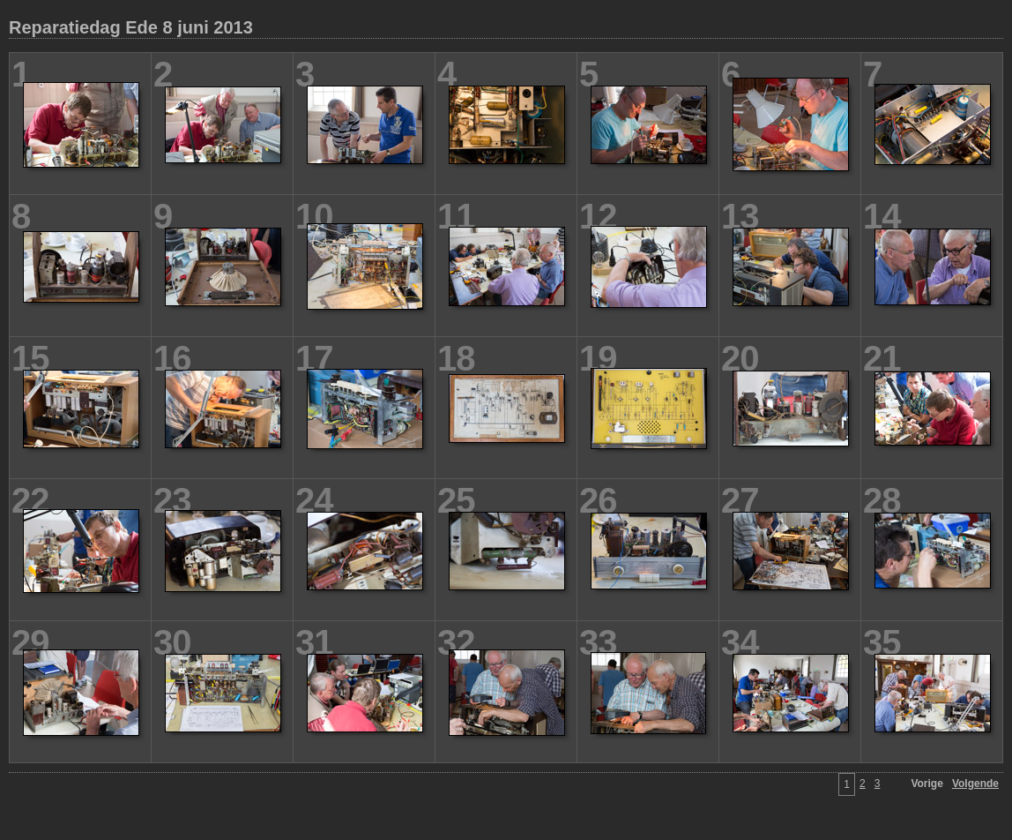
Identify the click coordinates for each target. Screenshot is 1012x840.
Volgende (975, 783)
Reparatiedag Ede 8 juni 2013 (131, 27)
